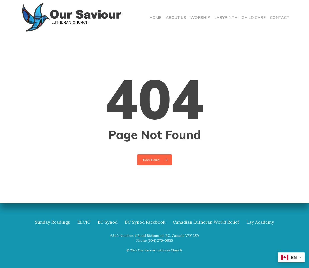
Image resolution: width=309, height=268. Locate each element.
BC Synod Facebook (145, 222)
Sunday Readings (52, 222)
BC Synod (108, 222)
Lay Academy (260, 222)
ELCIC (83, 222)
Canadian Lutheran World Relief (206, 222)
